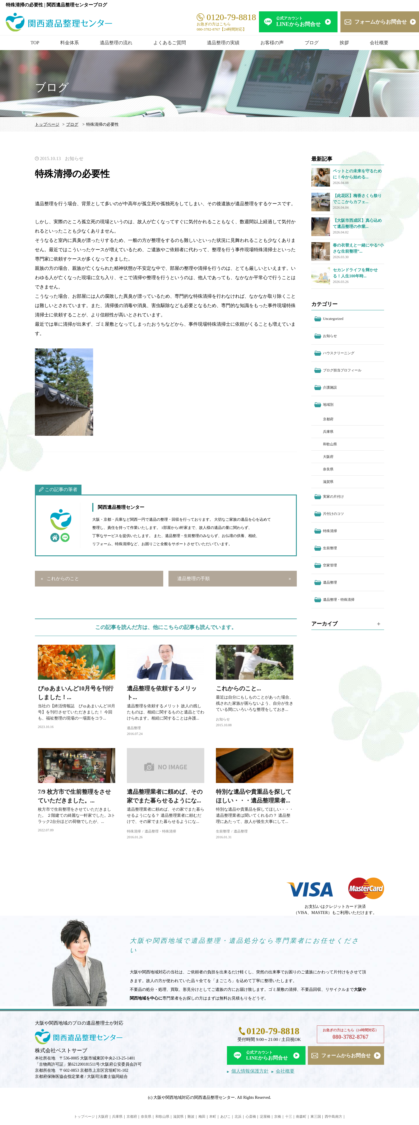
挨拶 (344, 42)
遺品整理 (134, 728)
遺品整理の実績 (223, 42)
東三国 (315, 1117)
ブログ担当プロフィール (342, 370)
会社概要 (379, 42)
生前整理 (223, 831)
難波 (190, 1117)
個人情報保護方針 (250, 1071)
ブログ (312, 42)
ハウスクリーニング (338, 353)
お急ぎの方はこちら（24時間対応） (350, 1034)
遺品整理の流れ (116, 42)
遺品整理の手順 (193, 578)
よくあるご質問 (169, 42)
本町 (212, 1117)
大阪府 (328, 457)
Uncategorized (333, 319)
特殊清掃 (134, 831)
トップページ (47, 124)
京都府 (328, 419)
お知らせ (74, 158)
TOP (35, 42)
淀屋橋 (265, 1117)
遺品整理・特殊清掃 (160, 831)
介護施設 (330, 387)
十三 (288, 1117)
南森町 (301, 1117)
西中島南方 (333, 1117)
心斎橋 (251, 1117)
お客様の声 (272, 42)
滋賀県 (328, 482)
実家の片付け (333, 497)
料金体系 (69, 42)
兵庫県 (328, 432)
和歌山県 (330, 444)
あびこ (225, 1117)
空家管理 (330, 565)
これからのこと (63, 578)
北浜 (238, 1117)
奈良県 (328, 469)
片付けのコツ (333, 514)
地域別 (328, 405)
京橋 (277, 1117)
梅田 (201, 1117)
